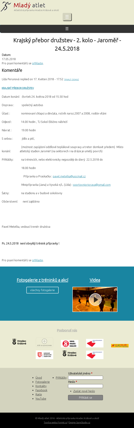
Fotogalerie (42, 381)
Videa (95, 280)
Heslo (72, 381)
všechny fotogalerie (42, 290)
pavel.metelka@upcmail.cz (69, 176)
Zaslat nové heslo (84, 391)
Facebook (41, 390)
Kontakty (41, 386)
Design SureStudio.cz (79, 422)
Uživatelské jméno (80, 373)
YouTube (40, 398)
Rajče (38, 394)
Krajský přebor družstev (18, 88)
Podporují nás (67, 330)
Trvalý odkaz (71, 79)
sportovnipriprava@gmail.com (92, 184)
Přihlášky (61, 377)
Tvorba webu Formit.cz (55, 422)
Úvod (38, 377)
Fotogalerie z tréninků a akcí (42, 280)
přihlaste (37, 63)
